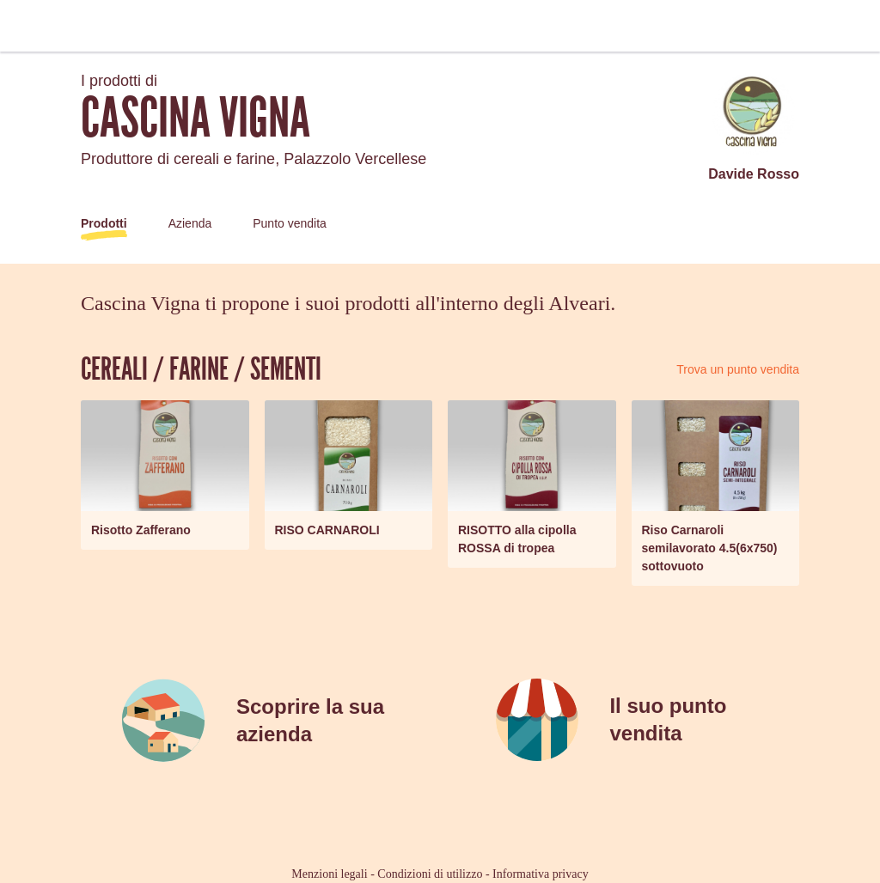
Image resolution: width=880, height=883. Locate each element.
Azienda (190, 223)
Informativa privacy (540, 874)
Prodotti (104, 223)
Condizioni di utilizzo (429, 874)
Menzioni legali (329, 874)
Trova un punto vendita (737, 369)
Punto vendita (290, 223)
